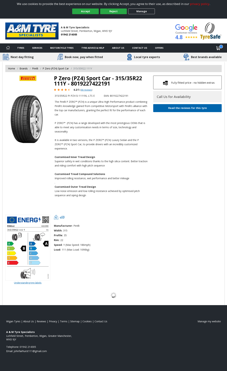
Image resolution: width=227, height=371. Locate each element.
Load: (57, 249)
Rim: (56, 240)
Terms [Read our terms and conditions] (63, 321)
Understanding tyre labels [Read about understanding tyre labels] (27, 282)
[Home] (8, 48)
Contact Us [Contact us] (139, 47)
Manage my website (209, 321)
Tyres (20, 47)
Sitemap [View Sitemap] (75, 321)
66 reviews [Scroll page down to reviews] (86, 89)
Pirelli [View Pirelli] (35, 68)
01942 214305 (69, 34)
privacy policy (199, 4)
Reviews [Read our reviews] (41, 321)
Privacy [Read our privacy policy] (53, 321)
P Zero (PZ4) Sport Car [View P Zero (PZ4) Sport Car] (56, 68)
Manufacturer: (63, 225)
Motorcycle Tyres (62, 47)
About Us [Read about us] (28, 321)
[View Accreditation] (211, 30)
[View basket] (218, 48)
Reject (113, 11)
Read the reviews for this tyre (187, 108)
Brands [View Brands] (24, 68)
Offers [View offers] (159, 47)
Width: (58, 230)
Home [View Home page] (11, 68)
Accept (85, 11)
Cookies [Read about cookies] (87, 321)
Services (37, 47)
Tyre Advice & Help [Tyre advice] (92, 47)
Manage (141, 11)
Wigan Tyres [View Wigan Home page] (13, 321)
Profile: (58, 235)
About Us (118, 47)
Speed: (58, 245)
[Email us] (30, 351)
